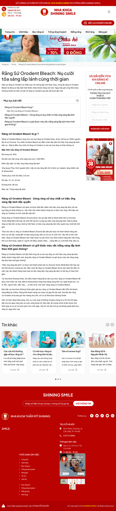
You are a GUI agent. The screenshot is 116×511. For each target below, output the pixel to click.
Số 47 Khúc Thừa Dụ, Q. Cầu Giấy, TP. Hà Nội (71, 429)
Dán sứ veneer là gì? (71, 351)
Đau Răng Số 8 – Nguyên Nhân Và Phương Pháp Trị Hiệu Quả (101, 353)
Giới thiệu (23, 32)
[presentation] (107, 325)
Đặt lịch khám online (98, 23)
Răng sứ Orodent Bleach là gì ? (19, 107)
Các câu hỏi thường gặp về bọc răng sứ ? (14, 353)
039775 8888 (67, 436)
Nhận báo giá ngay (100, 129)
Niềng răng (76, 32)
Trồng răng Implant (57, 32)
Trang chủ (10, 32)
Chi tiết (14, 370)
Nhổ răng (90, 32)
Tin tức (52, 38)
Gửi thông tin (83, 403)
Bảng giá (103, 32)
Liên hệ (63, 38)
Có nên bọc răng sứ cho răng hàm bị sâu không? (42, 353)
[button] (55, 379)
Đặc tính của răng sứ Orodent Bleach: (23, 111)
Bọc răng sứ (38, 32)
